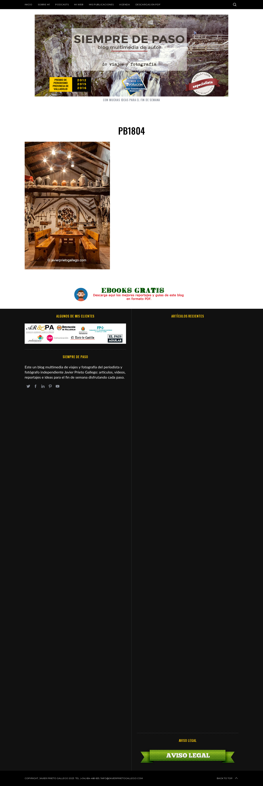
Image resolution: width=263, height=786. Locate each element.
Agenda (124, 4)
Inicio (28, 4)
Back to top (227, 778)
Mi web (78, 4)
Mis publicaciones (101, 4)
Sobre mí (44, 4)
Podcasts (62, 4)
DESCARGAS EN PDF (148, 4)
